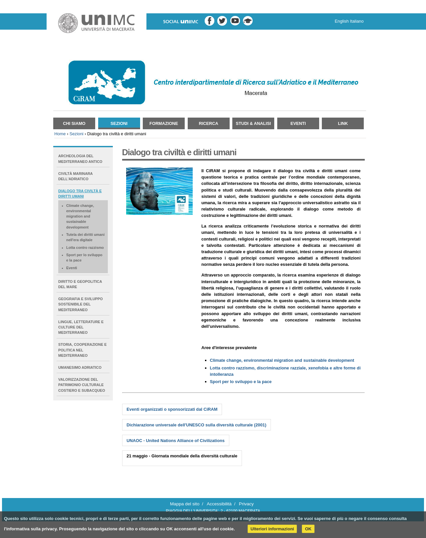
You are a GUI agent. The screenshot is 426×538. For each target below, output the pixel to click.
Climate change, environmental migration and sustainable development (282, 360)
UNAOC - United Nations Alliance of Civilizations (175, 440)
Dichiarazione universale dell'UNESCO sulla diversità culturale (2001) (196, 424)
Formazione (163, 123)
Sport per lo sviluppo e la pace (241, 381)
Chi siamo (74, 123)
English (342, 21)
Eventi (298, 123)
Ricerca (208, 123)
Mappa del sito (184, 503)
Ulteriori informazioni (272, 528)
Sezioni (118, 123)
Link (343, 123)
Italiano (356, 21)
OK (308, 528)
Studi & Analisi (253, 123)
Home (60, 133)
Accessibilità (219, 503)
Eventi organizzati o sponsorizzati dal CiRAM (171, 409)
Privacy (246, 503)
